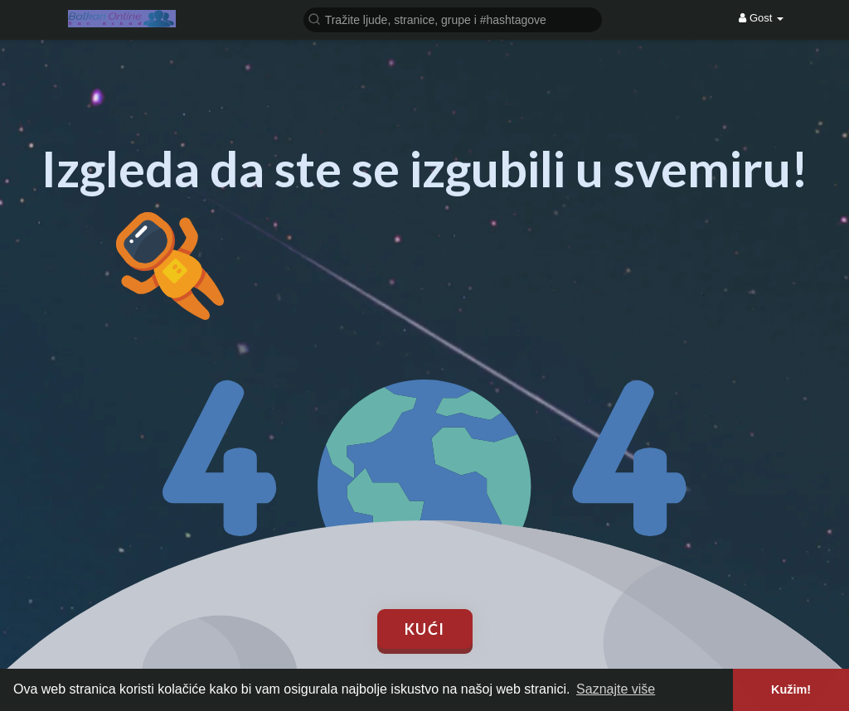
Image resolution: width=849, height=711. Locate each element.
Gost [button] (761, 18)
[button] (453, 18)
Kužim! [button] (791, 689)
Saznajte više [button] (615, 689)
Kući (425, 629)
